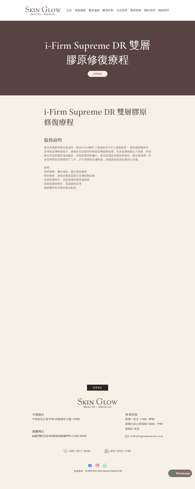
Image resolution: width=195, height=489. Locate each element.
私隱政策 (78, 471)
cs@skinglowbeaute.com (146, 436)
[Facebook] (90, 465)
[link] (97, 74)
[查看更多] (97, 388)
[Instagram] (97, 465)
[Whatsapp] (180, 473)
